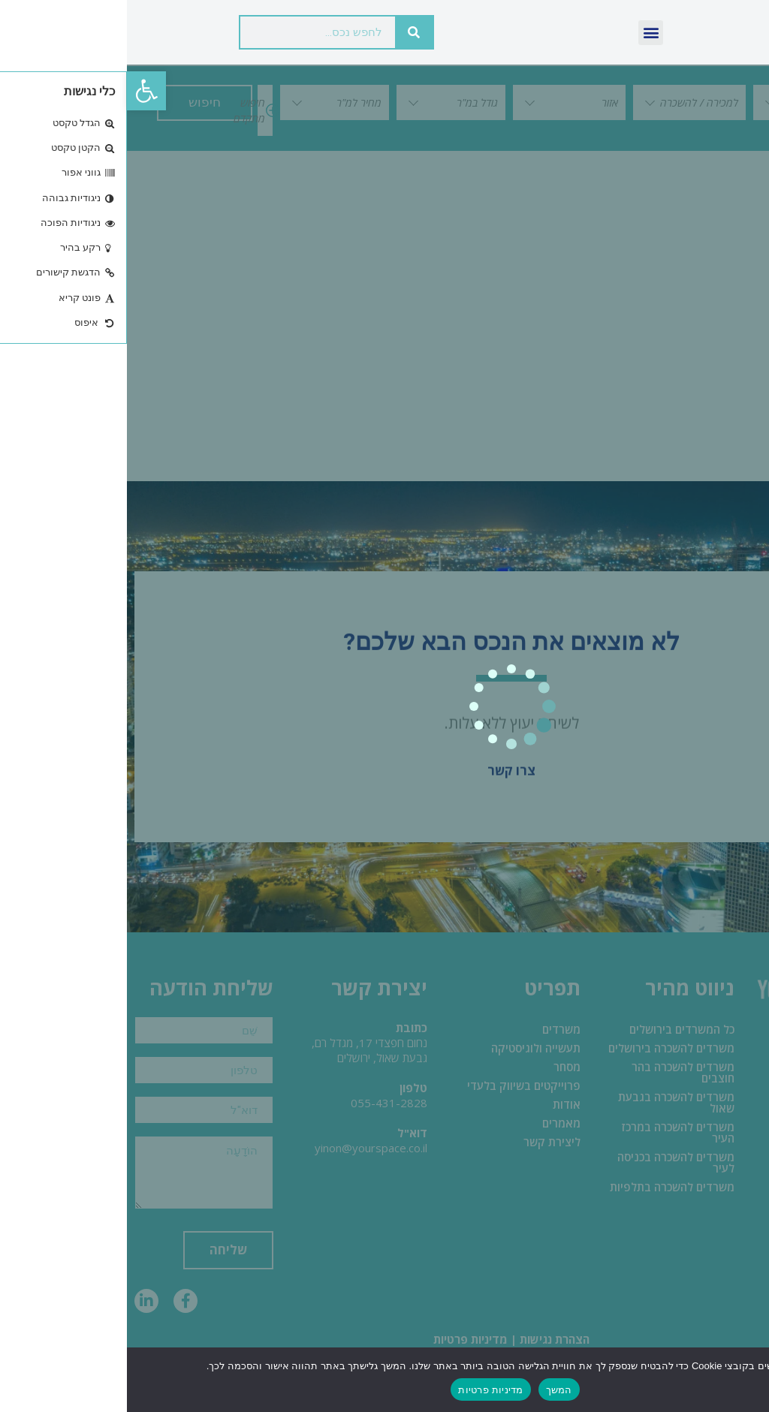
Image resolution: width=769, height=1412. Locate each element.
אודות (440, 1104)
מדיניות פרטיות (343, 1338)
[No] (745, 1379)
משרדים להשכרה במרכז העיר (551, 1133)
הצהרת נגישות (428, 1338)
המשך (432, 1389)
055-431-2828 (262, 1103)
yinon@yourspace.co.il (244, 1148)
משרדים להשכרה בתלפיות (545, 1187)
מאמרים (434, 1123)
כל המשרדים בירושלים (555, 1029)
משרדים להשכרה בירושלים (544, 1048)
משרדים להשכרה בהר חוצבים (556, 1073)
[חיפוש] (287, 32)
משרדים (434, 1029)
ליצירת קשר (425, 1142)
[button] (19, 90)
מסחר (440, 1067)
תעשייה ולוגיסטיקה (409, 1048)
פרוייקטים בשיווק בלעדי (397, 1086)
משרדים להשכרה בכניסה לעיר (549, 1163)
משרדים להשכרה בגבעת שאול (549, 1103)
